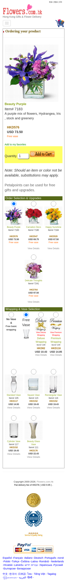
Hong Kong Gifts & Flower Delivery (22, 16)
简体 (51, 2)
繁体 (56, 2)
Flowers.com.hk (45, 481)
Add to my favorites (15, 144)
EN (60, 2)
